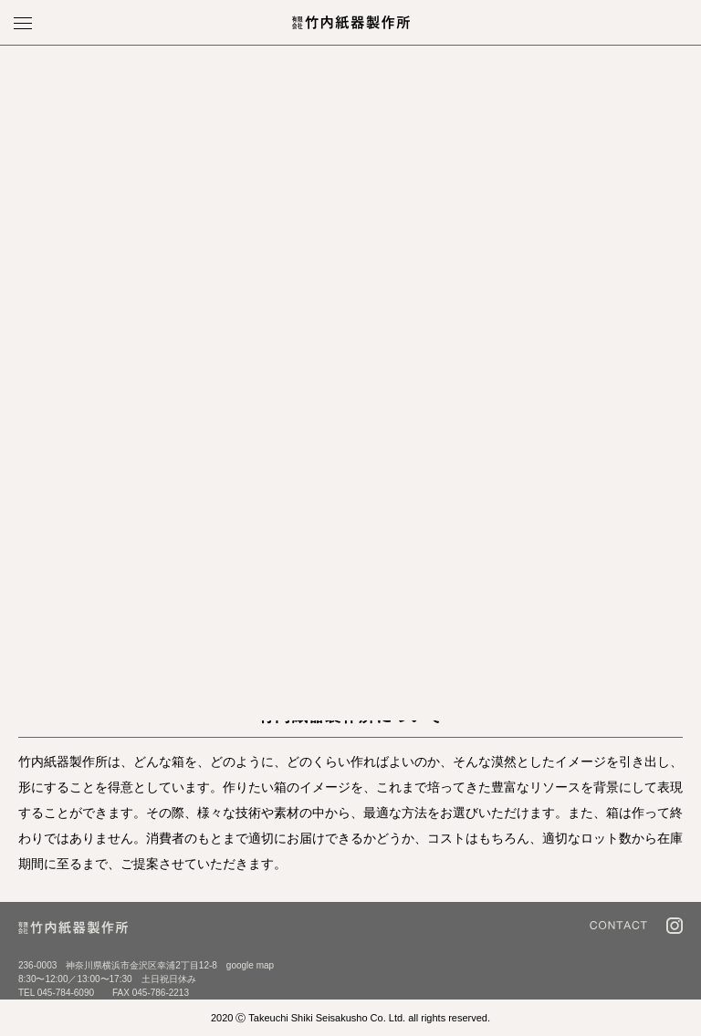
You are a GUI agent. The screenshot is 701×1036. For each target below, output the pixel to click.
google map (250, 965)
